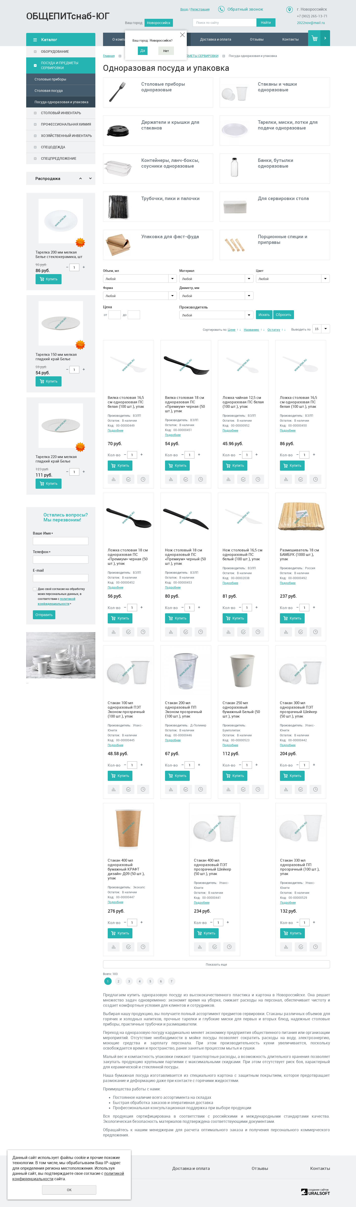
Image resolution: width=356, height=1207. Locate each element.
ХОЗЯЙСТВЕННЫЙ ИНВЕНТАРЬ (66, 135)
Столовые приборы (50, 79)
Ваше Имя (43, 533)
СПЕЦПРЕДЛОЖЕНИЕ (58, 158)
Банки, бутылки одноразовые (275, 163)
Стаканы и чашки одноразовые (277, 87)
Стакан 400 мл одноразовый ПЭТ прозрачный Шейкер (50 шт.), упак (212, 867)
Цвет (260, 270)
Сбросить (283, 315)
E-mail (38, 570)
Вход (184, 9)
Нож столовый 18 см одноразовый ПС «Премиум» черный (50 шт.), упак (185, 556)
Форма (108, 287)
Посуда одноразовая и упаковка (61, 102)
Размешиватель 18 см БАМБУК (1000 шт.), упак (299, 554)
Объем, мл (111, 270)
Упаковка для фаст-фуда (170, 236)
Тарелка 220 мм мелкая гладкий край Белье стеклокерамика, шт (56, 459)
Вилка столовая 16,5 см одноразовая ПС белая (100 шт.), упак (126, 402)
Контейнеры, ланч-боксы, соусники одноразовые (170, 163)
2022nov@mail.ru (311, 22)
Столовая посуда (49, 90)
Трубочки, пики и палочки (170, 198)
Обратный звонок (245, 9)
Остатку (274, 329)
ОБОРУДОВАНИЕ (55, 51)
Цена (107, 306)
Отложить (143, 479)
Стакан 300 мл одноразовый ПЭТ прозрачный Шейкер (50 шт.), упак (298, 709)
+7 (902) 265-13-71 (312, 16)
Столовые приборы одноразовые (163, 87)
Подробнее (115, 430)
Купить (52, 279)
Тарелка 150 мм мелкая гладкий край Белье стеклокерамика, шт (56, 356)
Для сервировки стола (283, 198)
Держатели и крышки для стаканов (170, 125)
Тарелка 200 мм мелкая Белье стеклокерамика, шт (59, 254)
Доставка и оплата (215, 39)
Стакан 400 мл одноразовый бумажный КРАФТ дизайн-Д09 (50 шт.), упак (126, 869)
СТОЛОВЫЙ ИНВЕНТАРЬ (61, 112)
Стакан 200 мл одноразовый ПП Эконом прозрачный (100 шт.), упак (183, 709)
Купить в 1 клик (128, 479)
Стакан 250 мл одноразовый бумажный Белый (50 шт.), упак (241, 709)
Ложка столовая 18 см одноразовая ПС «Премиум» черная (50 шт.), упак (128, 556)
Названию (251, 329)
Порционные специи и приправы (282, 239)
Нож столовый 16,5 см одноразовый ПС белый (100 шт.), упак (242, 554)
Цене (231, 329)
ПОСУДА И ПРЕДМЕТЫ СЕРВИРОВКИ (59, 65)
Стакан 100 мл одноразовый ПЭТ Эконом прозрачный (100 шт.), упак (126, 709)
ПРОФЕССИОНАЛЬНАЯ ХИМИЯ (66, 124)
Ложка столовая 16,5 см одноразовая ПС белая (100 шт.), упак (298, 402)
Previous (80, 178)
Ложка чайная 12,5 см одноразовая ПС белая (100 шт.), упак (243, 402)
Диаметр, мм (189, 287)
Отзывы (257, 39)
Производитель (193, 307)
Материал (186, 270)
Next (90, 178)
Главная (109, 55)
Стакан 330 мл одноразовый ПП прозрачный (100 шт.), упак (299, 867)
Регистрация (199, 9)
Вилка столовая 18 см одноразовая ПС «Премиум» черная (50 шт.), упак (185, 404)
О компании (122, 39)
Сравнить (114, 479)
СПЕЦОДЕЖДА (53, 147)
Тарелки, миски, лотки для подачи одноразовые (288, 125)
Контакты (290, 39)
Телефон (41, 551)
